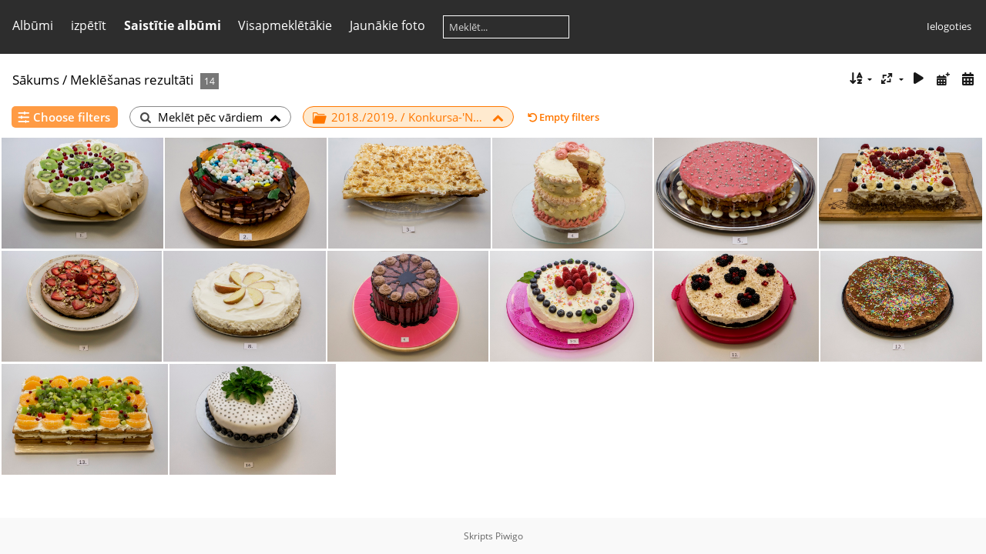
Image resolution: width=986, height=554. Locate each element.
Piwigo (509, 535)
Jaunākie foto (387, 25)
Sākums (35, 79)
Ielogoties (949, 26)
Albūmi (32, 25)
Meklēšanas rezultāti (131, 79)
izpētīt (88, 25)
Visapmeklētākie (285, 25)
